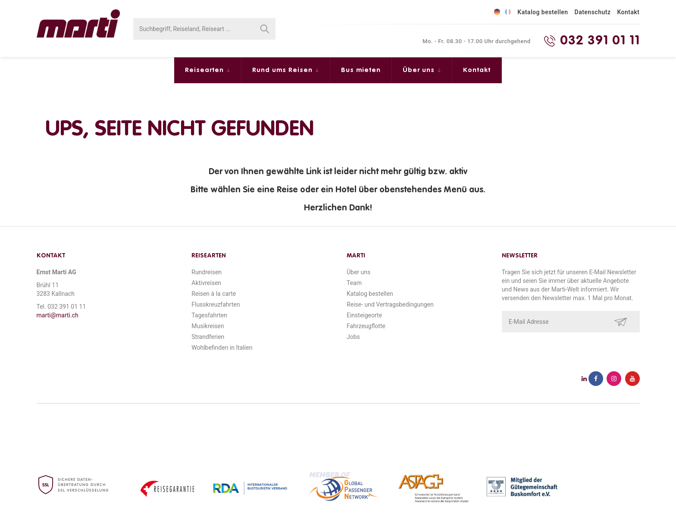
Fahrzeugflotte (366, 326)
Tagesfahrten (209, 315)
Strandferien (207, 336)
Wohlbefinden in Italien (221, 347)
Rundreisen (206, 272)
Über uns (420, 70)
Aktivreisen (206, 282)
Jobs (353, 336)
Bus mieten (361, 70)
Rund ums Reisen (283, 70)
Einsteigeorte (364, 315)
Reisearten (205, 70)
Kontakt (628, 12)
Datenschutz (593, 12)
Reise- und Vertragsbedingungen (390, 304)
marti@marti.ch (57, 315)
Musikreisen (207, 326)
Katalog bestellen (542, 12)
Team (354, 282)
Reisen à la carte (213, 293)
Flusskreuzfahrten (215, 304)
